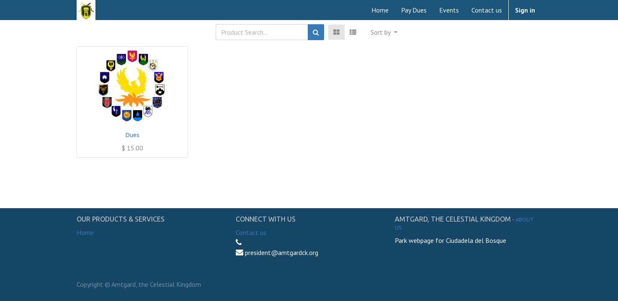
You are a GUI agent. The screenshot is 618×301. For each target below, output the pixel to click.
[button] (384, 32)
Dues (132, 135)
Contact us (251, 232)
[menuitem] (380, 10)
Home (85, 232)
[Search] (316, 32)
